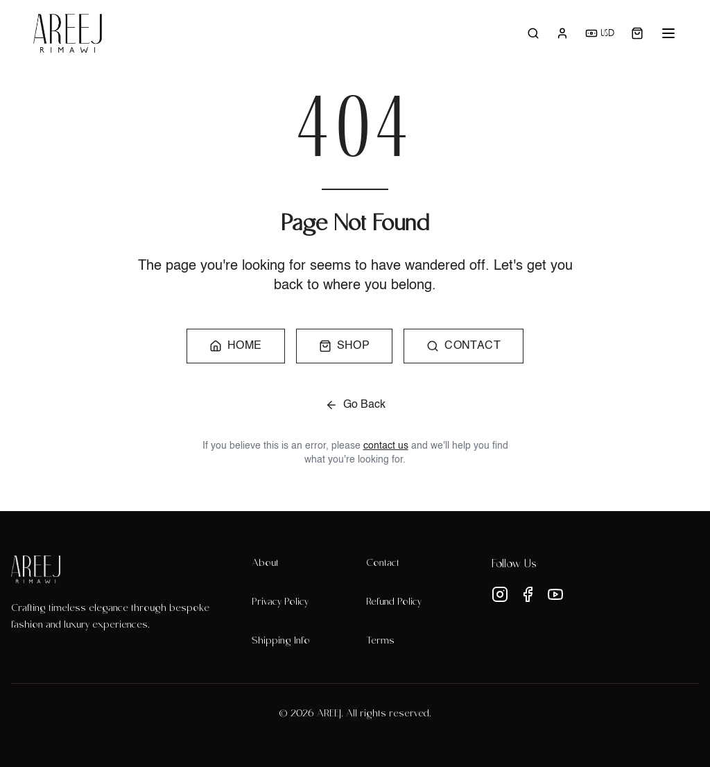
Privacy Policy (280, 603)
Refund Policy (394, 603)
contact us (385, 446)
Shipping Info (281, 641)
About (265, 564)
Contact (382, 564)
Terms (380, 641)
